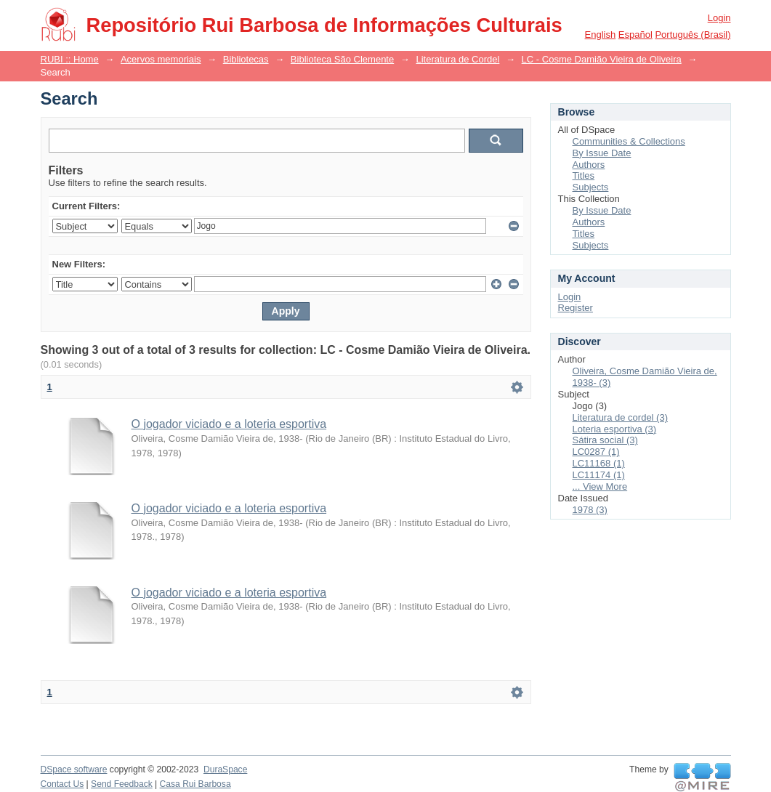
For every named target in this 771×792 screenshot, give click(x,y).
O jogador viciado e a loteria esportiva (229, 424)
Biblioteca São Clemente (342, 59)
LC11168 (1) (599, 463)
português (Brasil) (692, 34)
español (635, 34)
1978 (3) (590, 509)
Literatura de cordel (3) (621, 417)
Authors (589, 164)
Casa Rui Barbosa (195, 784)
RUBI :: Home (70, 59)
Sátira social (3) (605, 440)
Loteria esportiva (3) (615, 429)
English (600, 34)
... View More (600, 486)
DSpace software (74, 769)
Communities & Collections (629, 141)
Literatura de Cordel (457, 59)
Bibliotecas (246, 59)
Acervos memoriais (161, 59)
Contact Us (62, 784)
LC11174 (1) (599, 474)
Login (719, 17)
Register (575, 307)
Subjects (591, 187)
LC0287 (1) (596, 451)
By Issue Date (602, 153)
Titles (584, 175)
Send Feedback (122, 784)
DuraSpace (225, 769)
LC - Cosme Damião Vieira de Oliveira (602, 59)
